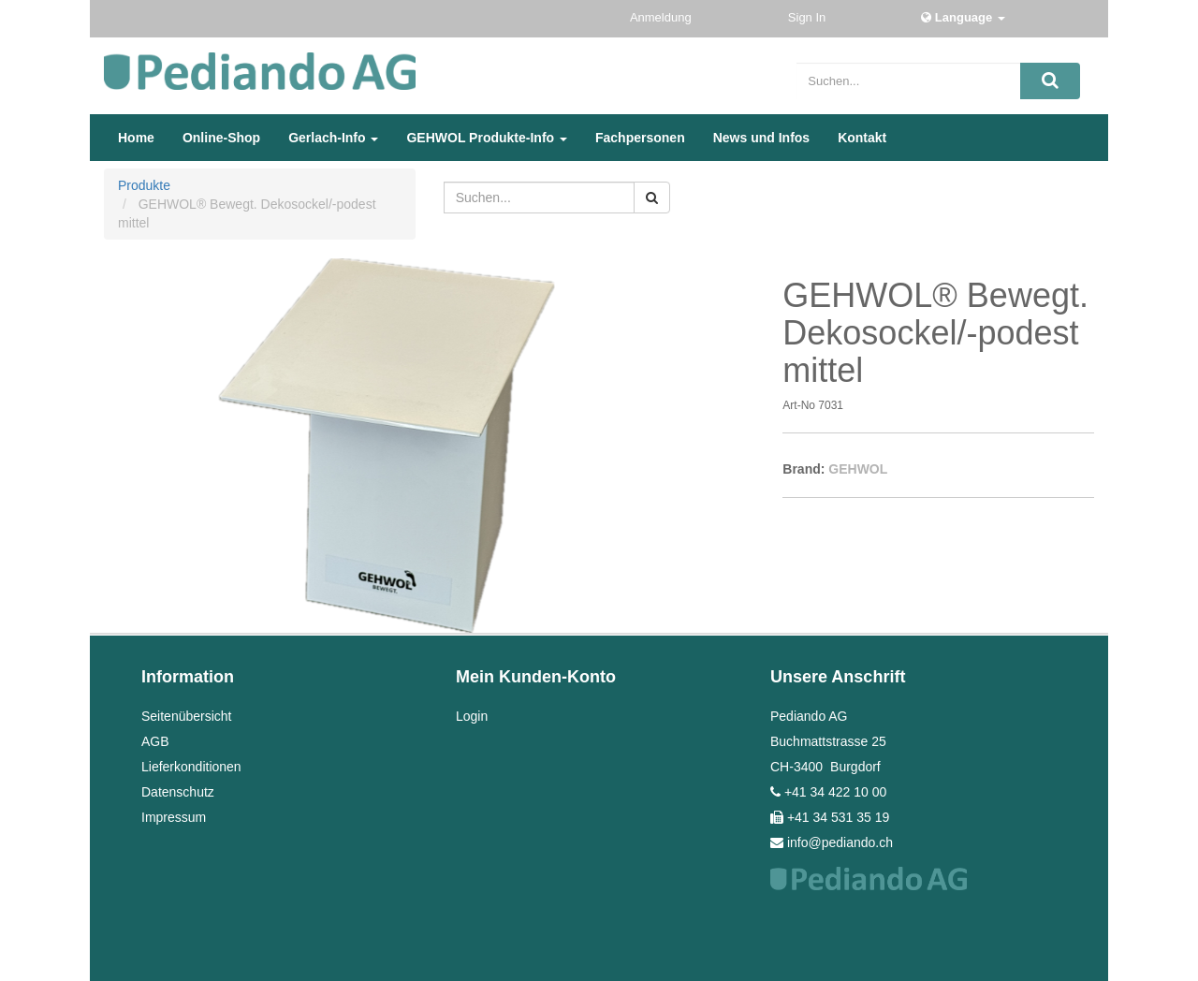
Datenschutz (177, 791)
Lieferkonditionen (191, 766)
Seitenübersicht (186, 716)
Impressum (173, 817)
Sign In (808, 17)
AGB (155, 741)
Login (472, 716)
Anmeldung (662, 17)
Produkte (144, 185)
